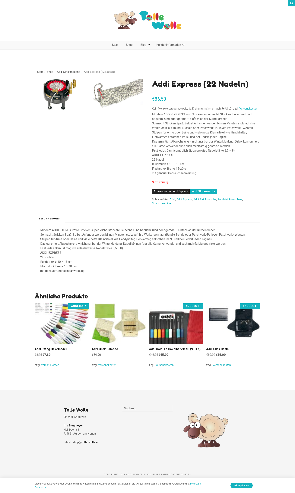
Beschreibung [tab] (49, 218)
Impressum (160, 474)
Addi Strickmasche (68, 72)
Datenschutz (180, 474)
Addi (172, 199)
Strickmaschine (161, 203)
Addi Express (184, 199)
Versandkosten (248, 108)
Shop (129, 45)
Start (115, 45)
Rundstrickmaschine (230, 199)
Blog (143, 45)
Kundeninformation (168, 45)
